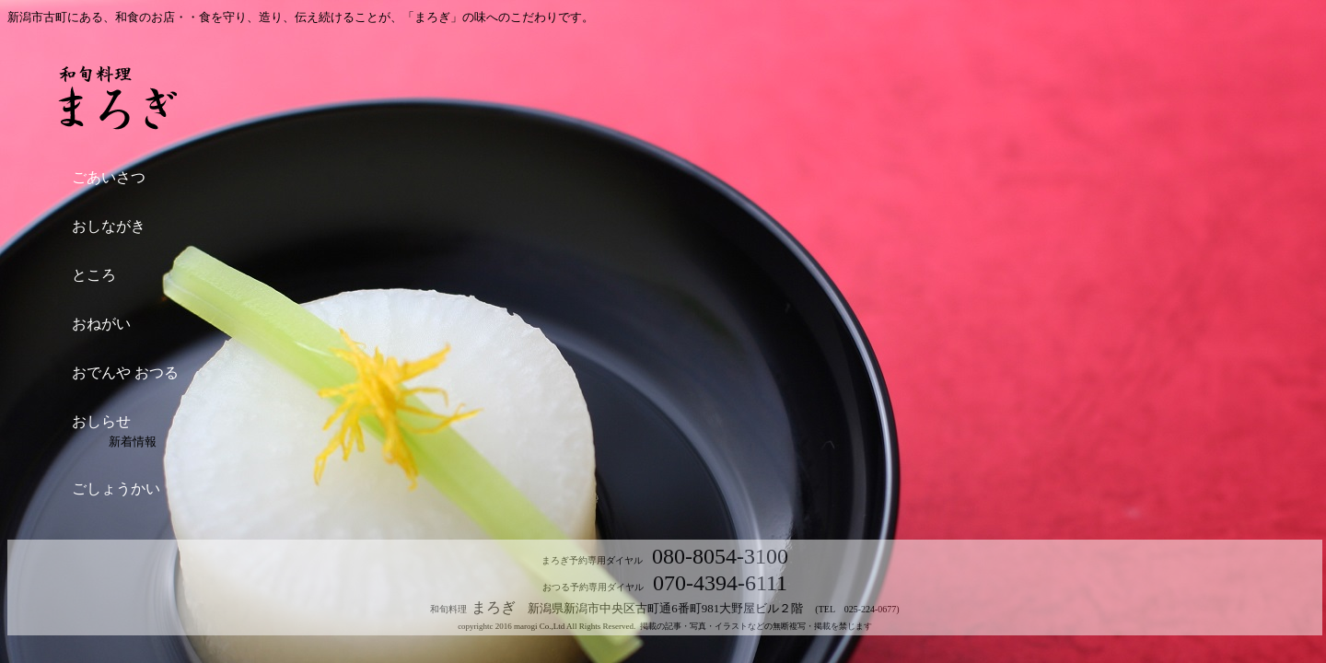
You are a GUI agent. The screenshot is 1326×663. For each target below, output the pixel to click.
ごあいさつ (108, 177)
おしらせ (101, 421)
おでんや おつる (125, 372)
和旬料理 (450, 609)
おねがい (101, 324)
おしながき (108, 226)
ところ (94, 275)
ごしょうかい (116, 488)
